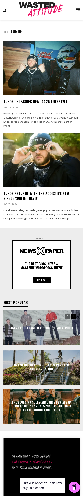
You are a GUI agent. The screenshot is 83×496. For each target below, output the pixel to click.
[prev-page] (67, 316)
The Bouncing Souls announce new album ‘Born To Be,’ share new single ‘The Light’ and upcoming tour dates (41, 406)
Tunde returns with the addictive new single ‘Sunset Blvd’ (36, 196)
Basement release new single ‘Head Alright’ (41, 328)
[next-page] (73, 316)
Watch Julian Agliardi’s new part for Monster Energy (41, 367)
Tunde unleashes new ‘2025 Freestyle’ (36, 101)
